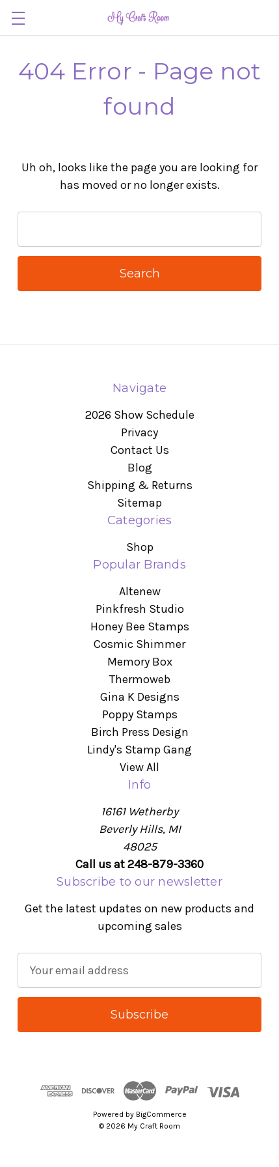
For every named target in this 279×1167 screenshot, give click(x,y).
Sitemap (139, 503)
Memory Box (139, 661)
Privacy (139, 432)
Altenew (140, 591)
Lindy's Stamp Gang (139, 749)
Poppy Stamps (140, 714)
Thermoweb (139, 679)
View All (139, 767)
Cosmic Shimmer (139, 644)
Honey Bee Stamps (139, 626)
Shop (139, 547)
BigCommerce (161, 1114)
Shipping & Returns (140, 485)
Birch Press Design (140, 732)
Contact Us (140, 450)
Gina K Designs (139, 697)
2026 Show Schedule (139, 415)
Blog (139, 467)
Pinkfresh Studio (140, 609)
